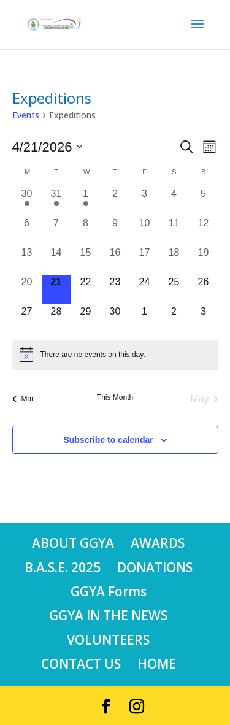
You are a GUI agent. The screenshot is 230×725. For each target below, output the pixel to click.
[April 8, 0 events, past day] (86, 230)
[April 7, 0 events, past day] (56, 230)
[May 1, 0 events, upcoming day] (144, 319)
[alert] (115, 354)
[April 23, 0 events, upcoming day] (115, 289)
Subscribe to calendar (108, 440)
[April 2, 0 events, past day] (115, 201)
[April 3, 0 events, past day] (144, 201)
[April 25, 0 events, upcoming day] (174, 289)
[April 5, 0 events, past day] (203, 201)
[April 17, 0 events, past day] (144, 260)
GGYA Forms (109, 591)
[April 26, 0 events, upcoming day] (203, 289)
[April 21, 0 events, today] (56, 289)
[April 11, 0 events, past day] (174, 230)
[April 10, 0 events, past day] (144, 230)
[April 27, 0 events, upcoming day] (27, 319)
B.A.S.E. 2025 (63, 567)
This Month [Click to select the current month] (115, 397)
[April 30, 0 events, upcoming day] (115, 319)
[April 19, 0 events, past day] (203, 260)
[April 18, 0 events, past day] (174, 260)
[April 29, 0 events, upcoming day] (86, 319)
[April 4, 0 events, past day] (174, 201)
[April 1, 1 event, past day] (86, 201)
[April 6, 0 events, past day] (27, 230)
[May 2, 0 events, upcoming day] (174, 319)
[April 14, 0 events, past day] (56, 260)
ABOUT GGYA (73, 542)
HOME (156, 663)
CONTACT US (81, 663)
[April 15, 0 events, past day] (86, 260)
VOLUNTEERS (108, 639)
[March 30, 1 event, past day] (27, 201)
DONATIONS (155, 567)
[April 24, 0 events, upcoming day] (144, 289)
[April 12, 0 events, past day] (203, 230)
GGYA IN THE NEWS (108, 615)
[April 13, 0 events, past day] (27, 260)
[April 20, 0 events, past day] (27, 289)
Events (25, 115)
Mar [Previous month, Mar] (23, 398)
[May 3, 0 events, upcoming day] (203, 319)
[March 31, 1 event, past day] (56, 201)
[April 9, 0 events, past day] (115, 230)
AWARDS (158, 542)
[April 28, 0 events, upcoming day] (56, 319)
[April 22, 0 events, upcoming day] (86, 289)
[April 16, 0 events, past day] (115, 260)
